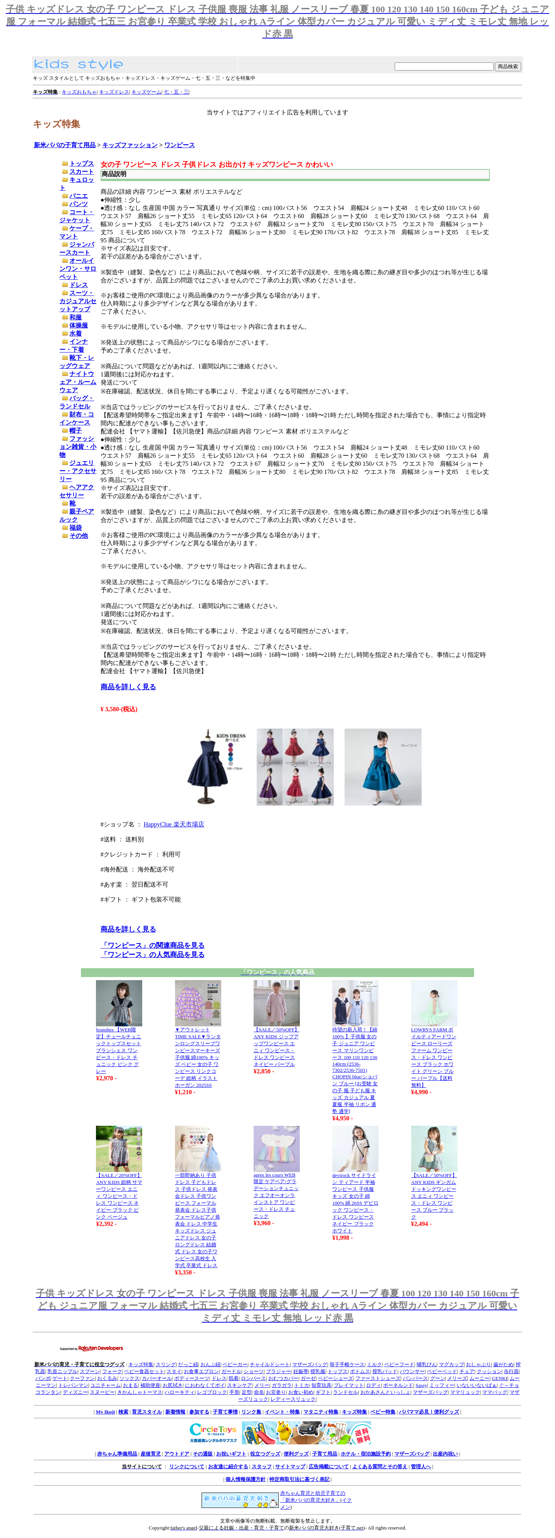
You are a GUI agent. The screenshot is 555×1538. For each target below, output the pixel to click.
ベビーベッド (442, 1371)
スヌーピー (102, 1392)
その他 (78, 535)
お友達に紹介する (228, 1466)
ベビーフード (399, 1364)
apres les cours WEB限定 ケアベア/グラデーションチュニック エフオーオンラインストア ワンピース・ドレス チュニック (276, 1195)
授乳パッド (384, 1371)
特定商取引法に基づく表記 (299, 1479)
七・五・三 (176, 92)
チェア (466, 1371)
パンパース (415, 1378)
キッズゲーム (146, 92)
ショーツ (254, 1371)
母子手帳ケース (347, 1364)
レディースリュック (293, 1399)
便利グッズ (296, 1454)
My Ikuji (105, 1412)
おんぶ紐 (210, 1364)
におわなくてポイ (205, 1385)
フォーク (112, 1371)
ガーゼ (308, 1378)
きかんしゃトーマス (139, 1392)
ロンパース (253, 1378)
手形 (234, 1392)
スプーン (90, 1371)
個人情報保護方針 (245, 1479)
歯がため (503, 1364)
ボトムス (360, 1371)
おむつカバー (283, 1378)
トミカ (301, 1385)
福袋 (75, 527)
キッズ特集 (140, 1364)
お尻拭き (173, 1385)
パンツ (78, 204)
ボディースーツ (191, 1378)
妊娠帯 (300, 1371)
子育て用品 (324, 1454)
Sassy (421, 1385)
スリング (166, 1364)
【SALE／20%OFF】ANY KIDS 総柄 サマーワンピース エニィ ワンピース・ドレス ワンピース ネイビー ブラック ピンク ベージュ (119, 1196)
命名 (259, 1392)
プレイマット (349, 1385)
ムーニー (479, 1378)
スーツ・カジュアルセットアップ (77, 301)
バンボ (42, 1378)
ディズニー (75, 1392)
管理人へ (421, 1466)
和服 (75, 317)
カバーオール (157, 1378)
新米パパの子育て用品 (65, 145)
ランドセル (345, 1392)
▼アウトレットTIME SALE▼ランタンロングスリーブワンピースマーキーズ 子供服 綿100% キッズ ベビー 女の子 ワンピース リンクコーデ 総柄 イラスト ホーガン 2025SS (198, 1057)
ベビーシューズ (335, 1378)
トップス (81, 163)
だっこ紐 (188, 1364)
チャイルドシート (270, 1364)
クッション (489, 1371)
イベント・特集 (282, 1412)
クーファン (82, 1378)
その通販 (203, 1454)
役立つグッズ (265, 1454)
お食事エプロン (201, 1371)
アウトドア (176, 1454)
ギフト (323, 1392)
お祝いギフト (231, 1454)
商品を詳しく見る (128, 687)
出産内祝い (445, 1454)
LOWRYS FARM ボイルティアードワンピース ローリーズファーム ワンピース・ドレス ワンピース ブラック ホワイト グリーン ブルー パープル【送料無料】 (433, 1057)
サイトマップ (290, 1466)
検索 (123, 1412)
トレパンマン (73, 1385)
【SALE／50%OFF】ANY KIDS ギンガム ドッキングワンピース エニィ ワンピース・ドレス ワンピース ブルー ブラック (434, 1196)
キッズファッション (130, 145)
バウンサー (412, 1371)
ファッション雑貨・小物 (77, 446)
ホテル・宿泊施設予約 (366, 1454)
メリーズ (457, 1378)
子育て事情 (225, 1412)
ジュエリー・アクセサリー (77, 471)
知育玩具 (321, 1385)
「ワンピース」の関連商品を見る (153, 945)
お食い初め (300, 1392)
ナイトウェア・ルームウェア (77, 382)
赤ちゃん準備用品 (117, 1454)
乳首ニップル (62, 1371)
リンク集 (251, 1412)
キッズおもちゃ (79, 92)
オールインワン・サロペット (77, 268)
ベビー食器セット (144, 1371)
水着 (75, 333)
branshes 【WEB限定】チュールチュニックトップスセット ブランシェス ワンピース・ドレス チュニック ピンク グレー (118, 1050)
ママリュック (465, 1392)
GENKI (499, 1378)
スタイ (174, 1371)
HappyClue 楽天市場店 (174, 824)
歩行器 (511, 1371)
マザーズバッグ (309, 1364)
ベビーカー (234, 1364)
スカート (81, 171)
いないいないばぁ (477, 1385)
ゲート (59, 1378)
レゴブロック (212, 1392)
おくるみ (107, 1378)
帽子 (75, 430)
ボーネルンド (398, 1385)
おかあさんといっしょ (385, 1392)
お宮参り (276, 1392)
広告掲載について (329, 1466)
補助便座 (150, 1385)
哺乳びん (427, 1364)
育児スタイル (147, 1412)
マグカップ (451, 1364)
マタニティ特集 (320, 1412)
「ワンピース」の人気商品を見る (153, 955)
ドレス (78, 285)
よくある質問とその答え (379, 1466)
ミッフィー (441, 1385)
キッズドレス (114, 92)
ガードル (231, 1371)
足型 (247, 1392)
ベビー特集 (382, 1412)
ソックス (129, 1378)
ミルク (374, 1364)
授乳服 (317, 1371)
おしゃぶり (478, 1364)
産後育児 (151, 1454)
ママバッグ (494, 1392)
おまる (130, 1385)
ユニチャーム (106, 1385)
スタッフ (262, 1466)
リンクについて (186, 1466)
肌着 (234, 1378)
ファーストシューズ (377, 1378)
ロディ (373, 1385)
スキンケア (239, 1385)
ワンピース (179, 145)
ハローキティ (180, 1392)
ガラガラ (282, 1385)
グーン (437, 1378)
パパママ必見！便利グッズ (429, 1412)
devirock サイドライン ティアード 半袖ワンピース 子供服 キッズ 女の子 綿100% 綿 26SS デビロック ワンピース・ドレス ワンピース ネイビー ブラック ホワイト (355, 1203)
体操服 (78, 325)
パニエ (78, 196)
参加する (199, 1412)
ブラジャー (278, 1371)
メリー (261, 1385)
